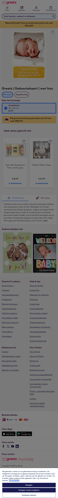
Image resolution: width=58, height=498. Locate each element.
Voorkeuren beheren (29, 495)
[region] (29, 483)
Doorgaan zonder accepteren (29, 490)
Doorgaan (28, 485)
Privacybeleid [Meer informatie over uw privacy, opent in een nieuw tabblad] (14, 480)
